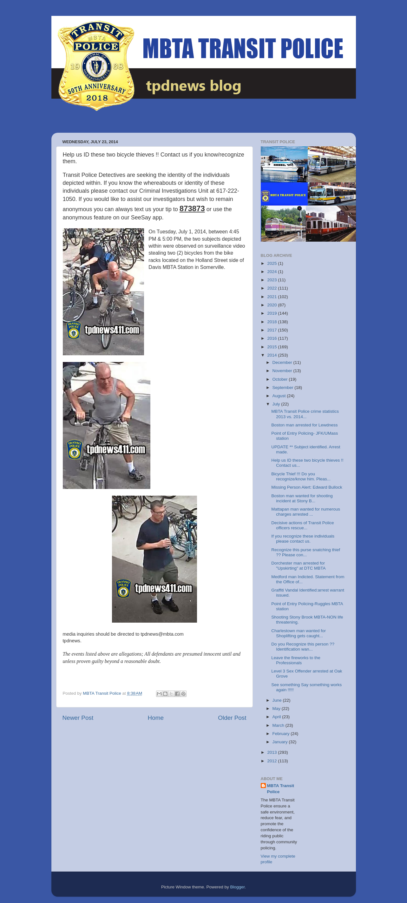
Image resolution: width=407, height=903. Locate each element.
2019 (272, 313)
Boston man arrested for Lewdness (304, 425)
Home (156, 717)
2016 (272, 338)
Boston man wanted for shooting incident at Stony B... (302, 498)
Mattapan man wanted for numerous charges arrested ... (305, 512)
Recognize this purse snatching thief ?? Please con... (305, 552)
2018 (272, 321)
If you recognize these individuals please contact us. (302, 539)
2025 (272, 263)
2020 (272, 305)
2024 (272, 271)
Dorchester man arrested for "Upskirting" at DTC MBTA (298, 566)
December (282, 362)
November (282, 370)
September (283, 387)
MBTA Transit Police (280, 788)
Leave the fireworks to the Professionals (295, 660)
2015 (272, 346)
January (280, 741)
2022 (272, 288)
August (279, 395)
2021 (272, 296)
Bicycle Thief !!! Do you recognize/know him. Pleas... (301, 476)
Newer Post (78, 717)
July (276, 404)
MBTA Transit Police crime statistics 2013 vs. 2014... (305, 414)
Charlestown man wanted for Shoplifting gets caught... (298, 633)
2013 (272, 752)
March (279, 725)
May (277, 708)
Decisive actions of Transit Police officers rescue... (302, 525)
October (280, 379)
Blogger (237, 887)
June (277, 700)
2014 (272, 355)
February (281, 733)
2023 (272, 280)
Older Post (232, 717)
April (277, 716)
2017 (272, 330)
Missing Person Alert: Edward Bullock (306, 487)
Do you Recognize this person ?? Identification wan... (302, 647)
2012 (272, 761)
